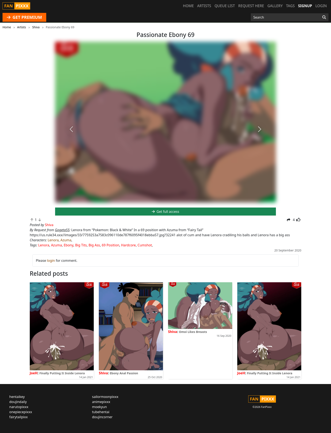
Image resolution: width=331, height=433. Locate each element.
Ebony (68, 245)
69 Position (110, 245)
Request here (251, 5)
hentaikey (17, 396)
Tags (290, 5)
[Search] (324, 17)
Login (321, 5)
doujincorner (102, 417)
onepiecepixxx (20, 412)
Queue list (224, 5)
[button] (71, 129)
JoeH (34, 373)
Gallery (275, 5)
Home (188, 5)
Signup (305, 5)
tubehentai (100, 412)
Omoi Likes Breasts (193, 332)
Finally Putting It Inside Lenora (62, 373)
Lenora (53, 240)
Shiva (103, 373)
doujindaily (18, 401)
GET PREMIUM (24, 17)
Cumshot (145, 245)
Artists (204, 5)
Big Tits (81, 245)
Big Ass (94, 245)
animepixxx (101, 401)
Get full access (165, 211)
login (51, 260)
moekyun (99, 406)
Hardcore (128, 245)
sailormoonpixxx (105, 396)
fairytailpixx (18, 417)
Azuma (65, 240)
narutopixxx (18, 406)
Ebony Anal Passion (124, 373)
